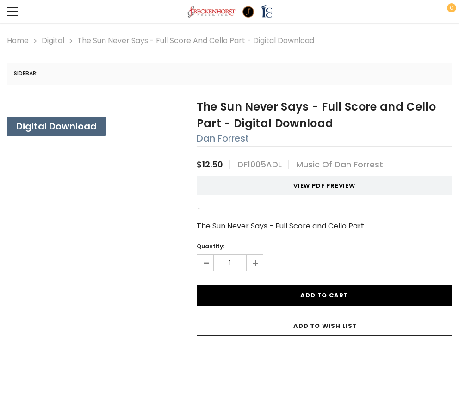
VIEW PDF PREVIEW (321, 185)
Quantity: (210, 246)
